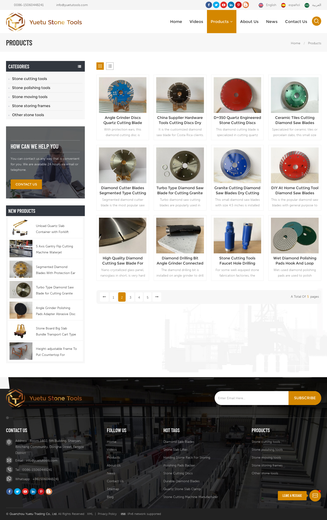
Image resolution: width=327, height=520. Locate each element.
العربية (313, 5)
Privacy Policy (107, 514)
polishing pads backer (179, 465)
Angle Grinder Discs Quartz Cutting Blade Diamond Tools (122, 120)
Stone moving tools (30, 97)
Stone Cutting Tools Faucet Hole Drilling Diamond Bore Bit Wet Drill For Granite (237, 261)
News (272, 21)
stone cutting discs (178, 473)
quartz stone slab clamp (182, 489)
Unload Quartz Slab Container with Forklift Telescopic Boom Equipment (52, 229)
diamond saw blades (178, 441)
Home (176, 21)
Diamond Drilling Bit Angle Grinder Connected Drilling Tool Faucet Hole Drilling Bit (180, 261)
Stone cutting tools (29, 79)
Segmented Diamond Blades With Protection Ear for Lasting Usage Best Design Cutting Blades (55, 270)
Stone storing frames (31, 106)
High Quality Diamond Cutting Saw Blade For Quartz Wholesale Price (122, 261)
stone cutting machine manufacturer (190, 497)
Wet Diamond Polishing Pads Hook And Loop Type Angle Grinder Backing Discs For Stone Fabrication (295, 261)
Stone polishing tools (31, 88)
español (290, 5)
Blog (110, 497)
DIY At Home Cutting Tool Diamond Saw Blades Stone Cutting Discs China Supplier (294, 191)
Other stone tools (28, 115)
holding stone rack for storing (186, 457)
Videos (196, 21)
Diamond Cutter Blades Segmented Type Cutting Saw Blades (122, 191)
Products (222, 21)
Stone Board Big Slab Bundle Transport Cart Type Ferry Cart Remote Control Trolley (56, 331)
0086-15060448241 (29, 5)
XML (90, 514)
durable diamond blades (181, 481)
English (267, 5)
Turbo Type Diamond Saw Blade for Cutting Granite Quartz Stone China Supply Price (56, 290)
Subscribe (305, 398)
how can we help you (34, 146)
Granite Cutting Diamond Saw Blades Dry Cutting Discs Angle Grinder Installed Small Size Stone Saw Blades (237, 191)
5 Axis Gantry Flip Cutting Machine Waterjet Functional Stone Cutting (54, 249)
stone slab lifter (175, 449)
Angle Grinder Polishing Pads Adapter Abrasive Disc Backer (56, 311)
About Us (249, 21)
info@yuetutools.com (72, 5)
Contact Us (296, 21)
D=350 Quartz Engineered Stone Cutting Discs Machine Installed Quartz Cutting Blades (237, 120)
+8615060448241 (45, 479)
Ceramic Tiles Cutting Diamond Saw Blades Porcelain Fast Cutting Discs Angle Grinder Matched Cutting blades (294, 120)
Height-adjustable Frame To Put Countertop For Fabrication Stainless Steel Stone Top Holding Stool (56, 352)
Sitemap (113, 489)
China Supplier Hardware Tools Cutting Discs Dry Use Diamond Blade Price (180, 120)
